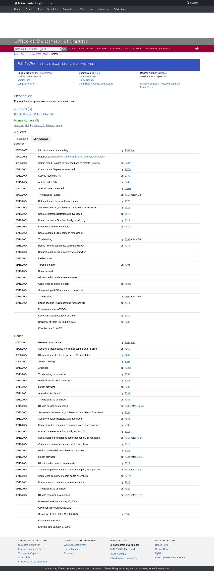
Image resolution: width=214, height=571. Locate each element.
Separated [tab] (22, 138)
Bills (82, 9)
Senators (68, 553)
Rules (90, 48)
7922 (127, 482)
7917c (128, 476)
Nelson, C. (39, 125)
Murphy (29, 125)
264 (166, 76)
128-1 (139, 495)
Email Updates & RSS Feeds (170, 557)
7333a (128, 393)
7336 (127, 399)
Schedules (52, 9)
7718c (128, 444)
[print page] (197, 48)
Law (91, 9)
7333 (127, 380)
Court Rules (102, 48)
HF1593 (96, 73)
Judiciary (95, 163)
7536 (127, 425)
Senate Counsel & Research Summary (160, 83)
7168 (127, 342)
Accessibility (24, 557)
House (17, 9)
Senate (29, 9)
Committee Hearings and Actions (96, 83)
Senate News (162, 549)
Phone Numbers (118, 554)
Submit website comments (123, 558)
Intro (133, 150)
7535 (127, 412)
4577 (127, 214)
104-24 (140, 457)
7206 (127, 355)
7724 (127, 457)
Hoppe (59, 125)
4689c (128, 226)
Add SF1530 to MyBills (29, 76)
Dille (52, 114)
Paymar (50, 125)
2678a (128, 169)
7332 (127, 374)
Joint (40, 9)
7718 (127, 437)
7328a (128, 367)
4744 (127, 245)
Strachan (19, 125)
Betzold (18, 114)
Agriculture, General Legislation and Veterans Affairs (77, 156)
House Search (86, 80)
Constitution (116, 48)
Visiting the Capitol (28, 553)
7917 (127, 469)
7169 (127, 348)
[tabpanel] (107, 336)
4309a (128, 188)
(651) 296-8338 (118, 549)
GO (64, 48)
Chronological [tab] (41, 138)
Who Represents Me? (75, 545)
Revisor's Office (133, 48)
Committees (69, 9)
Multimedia (103, 9)
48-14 (139, 437)
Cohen (37, 114)
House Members (72, 549)
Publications (120, 9)
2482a (128, 163)
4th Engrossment (43, 73)
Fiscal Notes (146, 87)
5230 (127, 315)
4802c (128, 283)
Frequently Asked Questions (32, 561)
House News (161, 545)
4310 (127, 194)
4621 (127, 220)
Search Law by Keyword (157, 48)
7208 (127, 361)
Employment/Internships (30, 549)
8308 (127, 514)
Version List (24, 80)
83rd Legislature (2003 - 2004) (34, 54)
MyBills (159, 553)
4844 (127, 303)
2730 (127, 175)
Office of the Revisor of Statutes (51, 41)
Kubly (45, 114)
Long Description (26, 83)
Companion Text (87, 76)
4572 (127, 201)
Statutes (72, 48)
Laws (82, 48)
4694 (127, 239)
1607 (127, 150)
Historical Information (29, 545)
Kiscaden (28, 114)
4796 (127, 264)
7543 (127, 431)
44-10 (139, 469)
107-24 (140, 406)
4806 (127, 296)
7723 (127, 450)
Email (132, 549)
